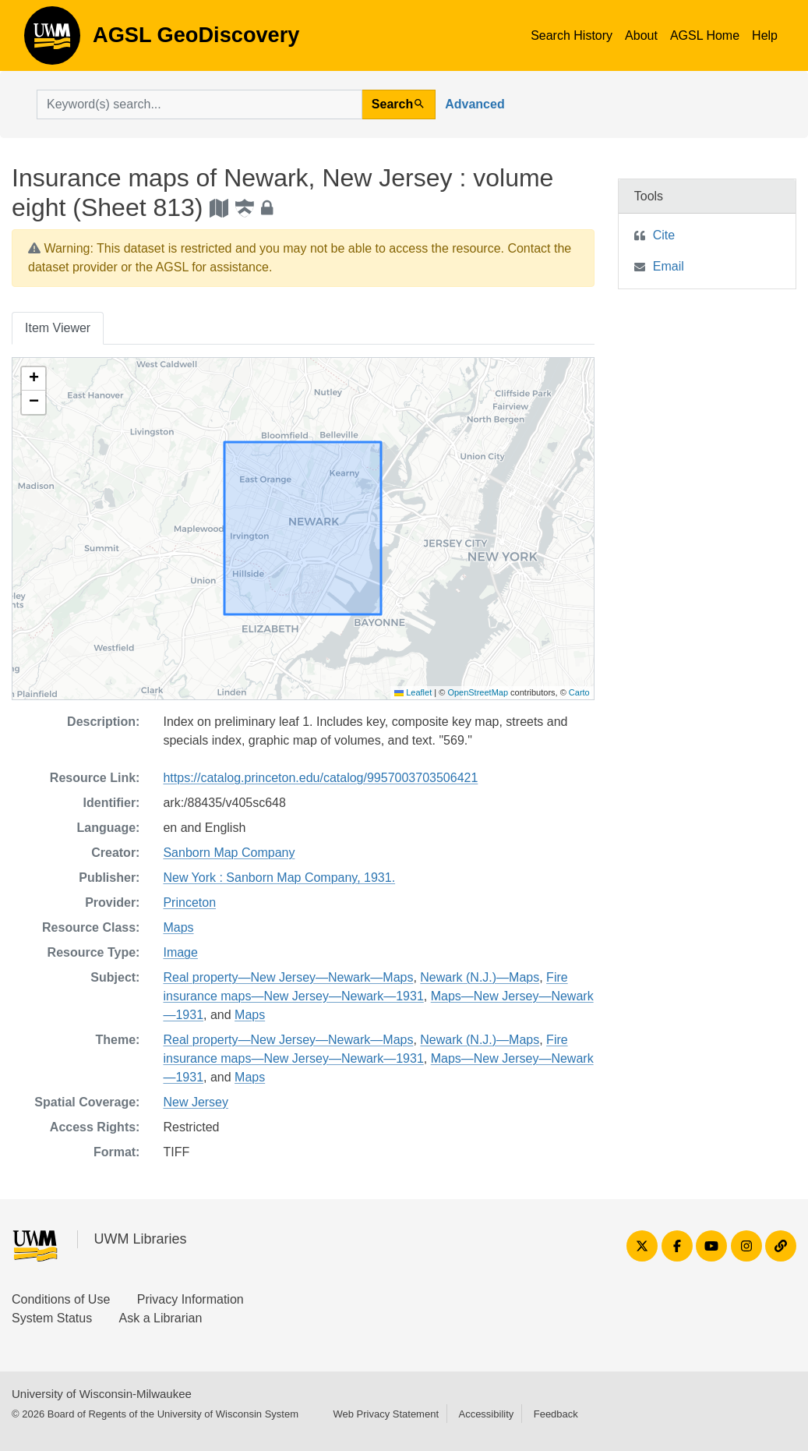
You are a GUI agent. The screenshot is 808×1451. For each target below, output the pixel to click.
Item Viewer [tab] (57, 327)
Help (765, 35)
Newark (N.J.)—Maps (479, 977)
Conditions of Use (61, 1299)
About (641, 35)
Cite (664, 235)
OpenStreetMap (477, 692)
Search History (571, 35)
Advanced (474, 104)
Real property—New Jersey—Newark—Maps (288, 977)
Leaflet (413, 692)
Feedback (556, 1414)
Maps (178, 927)
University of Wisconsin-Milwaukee (102, 1393)
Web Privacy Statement (386, 1414)
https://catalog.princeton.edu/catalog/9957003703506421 (320, 777)
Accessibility (485, 1414)
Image (180, 952)
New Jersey (195, 1102)
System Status (52, 1318)
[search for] (199, 104)
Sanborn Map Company (229, 852)
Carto (579, 692)
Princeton (189, 902)
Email (668, 266)
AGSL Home (704, 35)
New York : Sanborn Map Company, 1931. (279, 877)
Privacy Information (190, 1299)
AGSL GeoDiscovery (52, 40)
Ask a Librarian (161, 1318)
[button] (33, 379)
